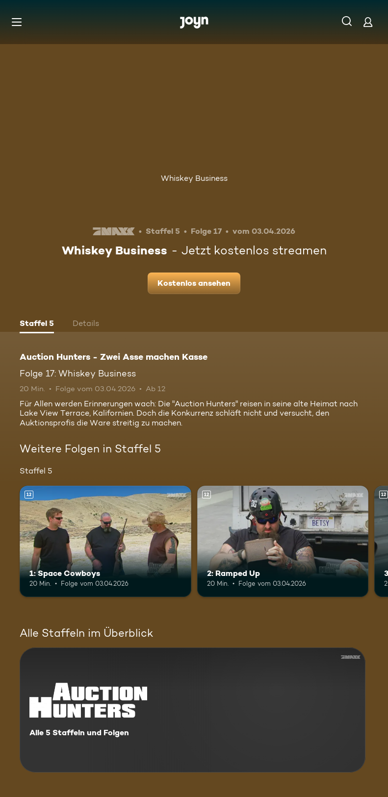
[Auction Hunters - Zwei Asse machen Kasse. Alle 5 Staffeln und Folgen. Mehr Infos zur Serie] (192, 710)
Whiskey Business (194, 178)
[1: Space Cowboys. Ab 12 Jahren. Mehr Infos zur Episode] (105, 541)
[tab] (37, 324)
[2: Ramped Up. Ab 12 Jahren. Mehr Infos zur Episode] (283, 541)
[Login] (368, 21)
